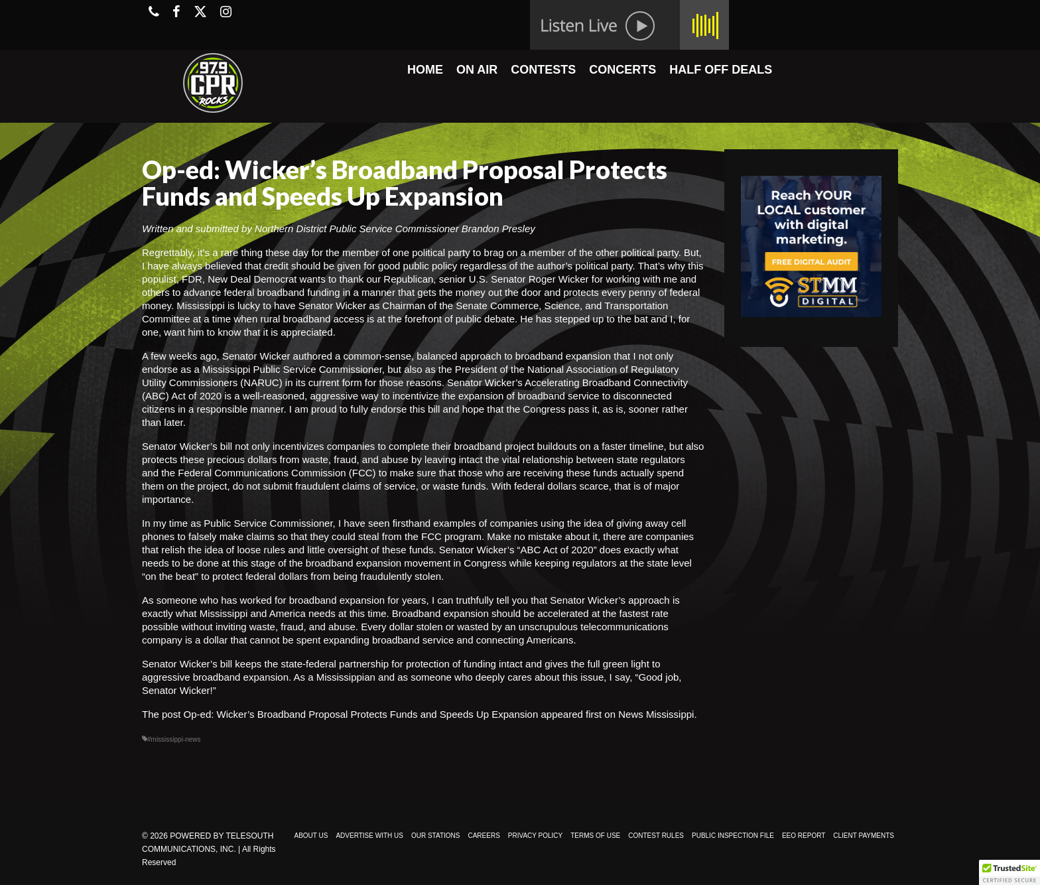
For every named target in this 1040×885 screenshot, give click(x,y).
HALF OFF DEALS (720, 69)
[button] (1009, 872)
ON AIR (476, 69)
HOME (425, 69)
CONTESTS (543, 69)
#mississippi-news (174, 739)
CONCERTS (622, 69)
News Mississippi (656, 714)
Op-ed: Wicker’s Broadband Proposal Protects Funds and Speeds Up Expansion (361, 714)
